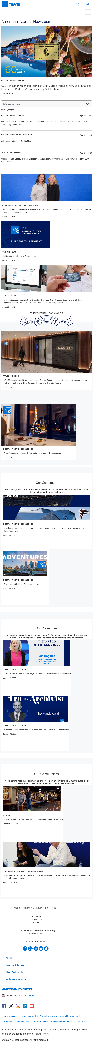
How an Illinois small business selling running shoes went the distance (33, 819)
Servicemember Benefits (62, 1022)
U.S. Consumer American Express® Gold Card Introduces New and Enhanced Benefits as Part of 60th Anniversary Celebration (46, 87)
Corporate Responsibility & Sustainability (37, 930)
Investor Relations (37, 934)
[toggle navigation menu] (88, 12)
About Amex (37, 916)
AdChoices (7, 1022)
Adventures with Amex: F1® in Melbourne (21, 584)
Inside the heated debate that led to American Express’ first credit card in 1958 (36, 730)
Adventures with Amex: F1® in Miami (16, 141)
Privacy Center (27, 1016)
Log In (87, 4)
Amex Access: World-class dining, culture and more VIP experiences (32, 453)
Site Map (81, 1022)
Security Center (22, 1022)
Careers (36, 922)
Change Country (27, 995)
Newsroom (37, 919)
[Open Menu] (5, 4)
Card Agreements (40, 1022)
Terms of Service (10, 1016)
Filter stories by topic (46, 104)
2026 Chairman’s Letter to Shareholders (19, 256)
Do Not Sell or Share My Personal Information (57, 1016)
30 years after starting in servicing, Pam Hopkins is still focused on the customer (37, 674)
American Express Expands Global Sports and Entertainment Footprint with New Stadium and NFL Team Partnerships (45, 529)
